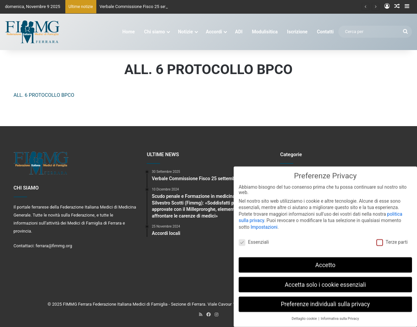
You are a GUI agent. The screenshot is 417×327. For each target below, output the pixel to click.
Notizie (185, 31)
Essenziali (254, 238)
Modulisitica (265, 31)
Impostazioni (264, 223)
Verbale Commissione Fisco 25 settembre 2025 (145, 6)
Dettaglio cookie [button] (305, 315)
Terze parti (392, 238)
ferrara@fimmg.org (54, 245)
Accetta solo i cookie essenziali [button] (325, 280)
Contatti (325, 31)
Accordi (214, 31)
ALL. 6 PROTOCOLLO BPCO (44, 95)
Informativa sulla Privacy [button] (340, 315)
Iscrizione (297, 31)
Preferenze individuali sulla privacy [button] (325, 300)
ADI (239, 31)
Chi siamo (154, 31)
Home (128, 31)
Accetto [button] (325, 261)
